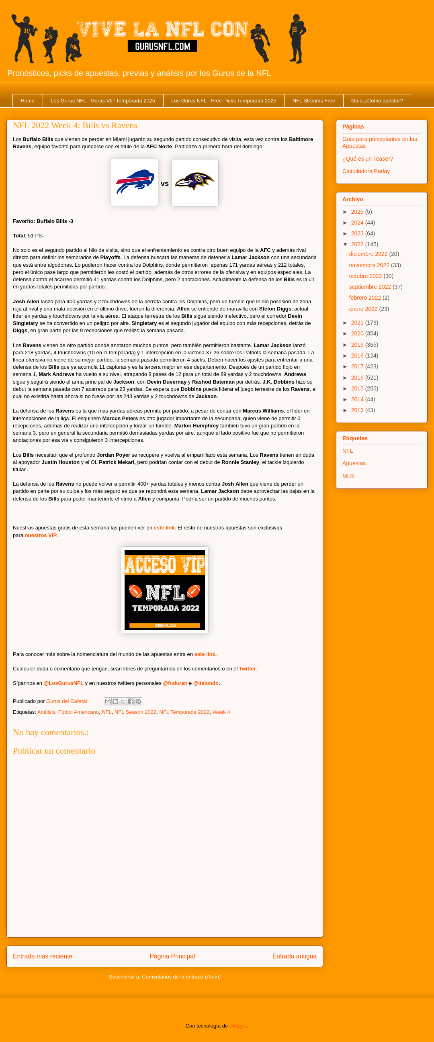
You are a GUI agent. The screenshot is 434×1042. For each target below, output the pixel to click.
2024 (358, 222)
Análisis (46, 712)
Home (28, 101)
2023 (358, 233)
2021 (358, 322)
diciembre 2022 (369, 254)
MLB (348, 476)
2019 (358, 344)
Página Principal (172, 956)
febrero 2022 (366, 297)
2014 (358, 399)
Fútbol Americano (78, 712)
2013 (358, 410)
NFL (107, 712)
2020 (358, 333)
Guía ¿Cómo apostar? (377, 101)
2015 (358, 388)
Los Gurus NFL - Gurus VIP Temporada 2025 (103, 101)
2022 (358, 244)
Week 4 (221, 712)
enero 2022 (364, 309)
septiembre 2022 (371, 287)
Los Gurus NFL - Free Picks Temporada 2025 (223, 101)
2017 (358, 366)
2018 (358, 355)
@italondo (206, 683)
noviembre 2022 (370, 265)
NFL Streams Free (314, 101)
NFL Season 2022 (135, 712)
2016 (358, 377)
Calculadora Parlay (366, 171)
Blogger (238, 1026)
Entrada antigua (294, 956)
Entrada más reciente (42, 956)
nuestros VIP (41, 535)
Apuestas (354, 463)
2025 (358, 211)
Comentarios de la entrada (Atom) (181, 977)
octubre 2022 (366, 276)
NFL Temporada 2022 (185, 712)
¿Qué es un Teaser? (367, 158)
